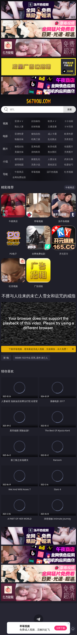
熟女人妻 (19, 126)
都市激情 (19, 159)
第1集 (6, 357)
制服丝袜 (19, 139)
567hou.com (38, 101)
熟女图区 (52, 151)
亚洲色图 (35, 146)
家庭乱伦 (35, 159)
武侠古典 (68, 159)
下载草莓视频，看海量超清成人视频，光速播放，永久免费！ (41, 349)
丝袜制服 (35, 126)
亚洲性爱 (19, 133)
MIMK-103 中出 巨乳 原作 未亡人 (31, 357)
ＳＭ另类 (68, 126)
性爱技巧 (68, 164)
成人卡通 (52, 133)
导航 (5, 174)
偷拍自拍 (35, 133)
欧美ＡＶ (52, 121)
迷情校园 (19, 164)
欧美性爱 (68, 133)
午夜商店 (19, 171)
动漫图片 (68, 146)
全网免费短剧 (19, 177)
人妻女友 (52, 159)
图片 (5, 149)
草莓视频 (35, 171)
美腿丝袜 (19, 151)
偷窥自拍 (19, 146)
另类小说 (35, 164)
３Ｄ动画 (68, 121)
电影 (5, 136)
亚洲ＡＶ (19, 121)
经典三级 (35, 139)
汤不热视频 (52, 171)
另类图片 (68, 151)
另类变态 (68, 139)
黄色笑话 (52, 164)
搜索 (69, 109)
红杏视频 (68, 171)
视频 (5, 123)
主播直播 (52, 126)
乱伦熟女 (52, 139)
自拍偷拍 (35, 121)
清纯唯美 (35, 151)
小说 (5, 161)
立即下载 (60, 627)
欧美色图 (52, 146)
